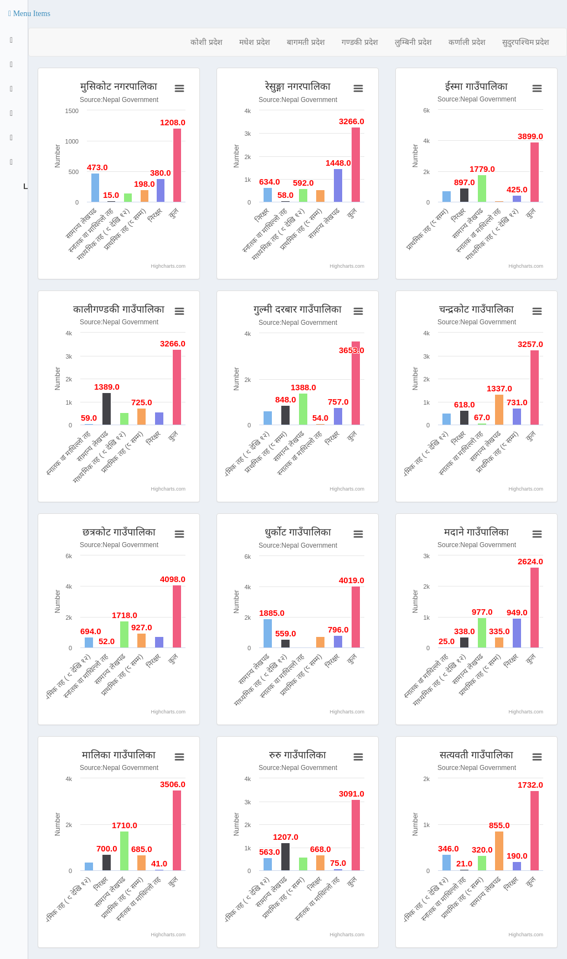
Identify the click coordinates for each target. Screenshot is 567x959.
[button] (29, 14)
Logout (24, 186)
